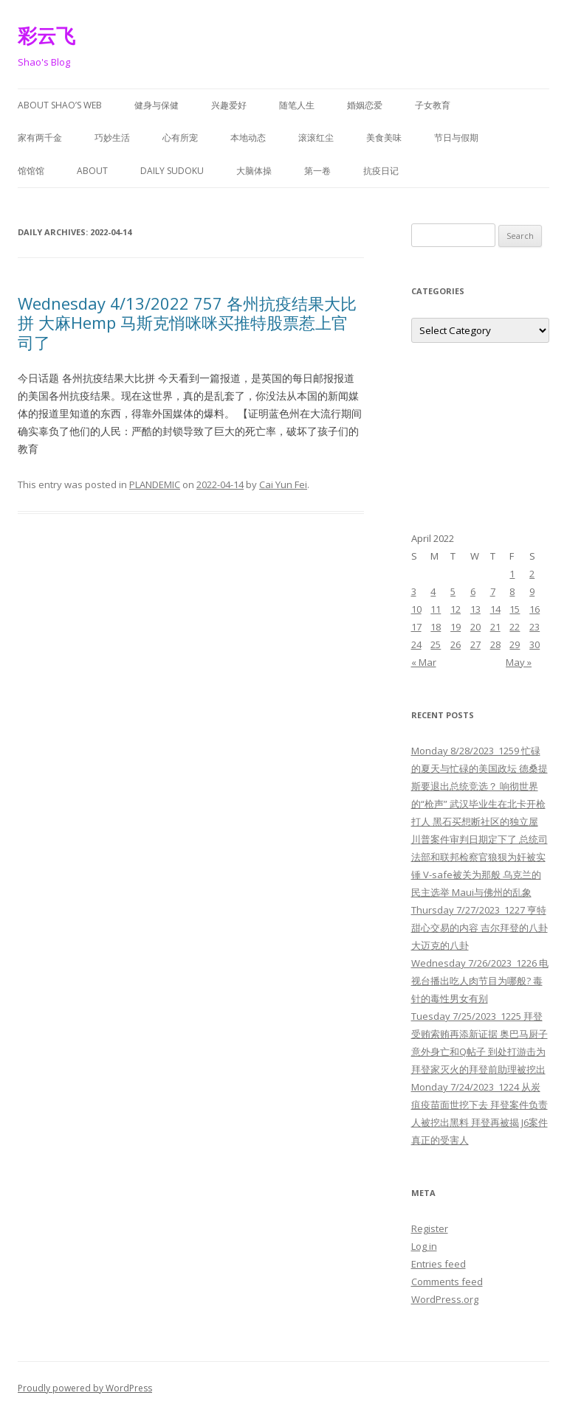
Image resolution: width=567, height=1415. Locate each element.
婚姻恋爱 (364, 105)
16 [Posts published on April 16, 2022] (534, 609)
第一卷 (317, 170)
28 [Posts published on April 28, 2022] (495, 644)
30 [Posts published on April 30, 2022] (534, 644)
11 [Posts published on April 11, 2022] (435, 609)
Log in (424, 1246)
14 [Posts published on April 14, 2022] (495, 609)
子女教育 (432, 105)
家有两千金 (40, 137)
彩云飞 (46, 35)
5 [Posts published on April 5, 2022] (453, 591)
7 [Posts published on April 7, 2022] (492, 591)
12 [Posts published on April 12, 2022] (455, 609)
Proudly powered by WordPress (85, 1388)
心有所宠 (180, 137)
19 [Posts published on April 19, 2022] (455, 626)
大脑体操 (254, 170)
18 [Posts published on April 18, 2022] (435, 626)
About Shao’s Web (60, 105)
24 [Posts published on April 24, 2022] (416, 644)
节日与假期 (456, 137)
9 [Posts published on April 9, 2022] (532, 591)
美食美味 (384, 137)
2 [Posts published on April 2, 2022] (532, 573)
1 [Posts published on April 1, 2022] (512, 573)
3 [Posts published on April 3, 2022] (413, 591)
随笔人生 (297, 105)
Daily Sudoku (172, 170)
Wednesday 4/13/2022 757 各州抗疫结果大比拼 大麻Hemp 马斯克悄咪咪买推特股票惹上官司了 (187, 322)
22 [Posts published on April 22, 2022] (514, 626)
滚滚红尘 (316, 137)
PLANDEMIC (154, 484)
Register (429, 1228)
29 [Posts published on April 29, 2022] (514, 644)
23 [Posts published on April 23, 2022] (534, 626)
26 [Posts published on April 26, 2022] (455, 644)
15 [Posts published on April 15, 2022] (514, 609)
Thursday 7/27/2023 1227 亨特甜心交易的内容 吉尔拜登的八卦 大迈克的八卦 (479, 927)
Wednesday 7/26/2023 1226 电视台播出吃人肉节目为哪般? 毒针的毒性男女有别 (480, 980)
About (92, 170)
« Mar (423, 662)
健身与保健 (156, 105)
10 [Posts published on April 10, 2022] (416, 609)
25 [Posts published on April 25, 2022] (435, 644)
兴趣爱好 (229, 105)
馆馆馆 (31, 170)
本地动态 (248, 137)
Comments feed (447, 1281)
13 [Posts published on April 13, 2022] (475, 609)
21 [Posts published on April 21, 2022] (495, 626)
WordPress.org (444, 1299)
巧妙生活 (112, 137)
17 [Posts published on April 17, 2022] (416, 626)
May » (519, 662)
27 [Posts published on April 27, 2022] (475, 644)
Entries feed (438, 1263)
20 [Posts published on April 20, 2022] (475, 626)
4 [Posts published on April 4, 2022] (433, 591)
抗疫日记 (381, 170)
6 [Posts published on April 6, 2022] (472, 591)
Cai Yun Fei (283, 484)
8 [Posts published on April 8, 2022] (512, 591)
